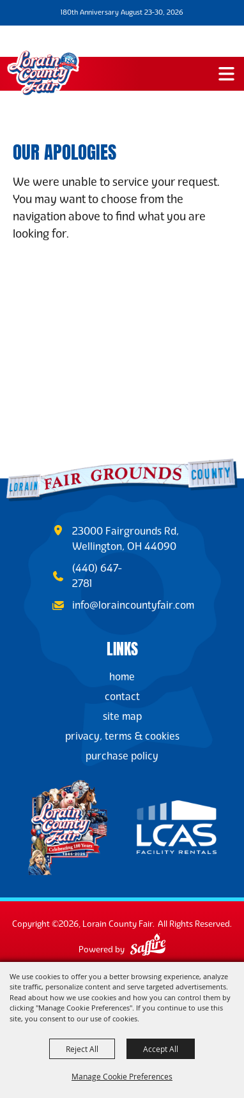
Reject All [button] (82, 1049)
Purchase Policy (122, 756)
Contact (122, 696)
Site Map (122, 716)
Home (122, 677)
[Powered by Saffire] (147, 946)
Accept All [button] (160, 1049)
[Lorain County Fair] (43, 73)
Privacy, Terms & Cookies (122, 736)
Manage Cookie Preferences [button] (122, 1076)
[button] (226, 74)
